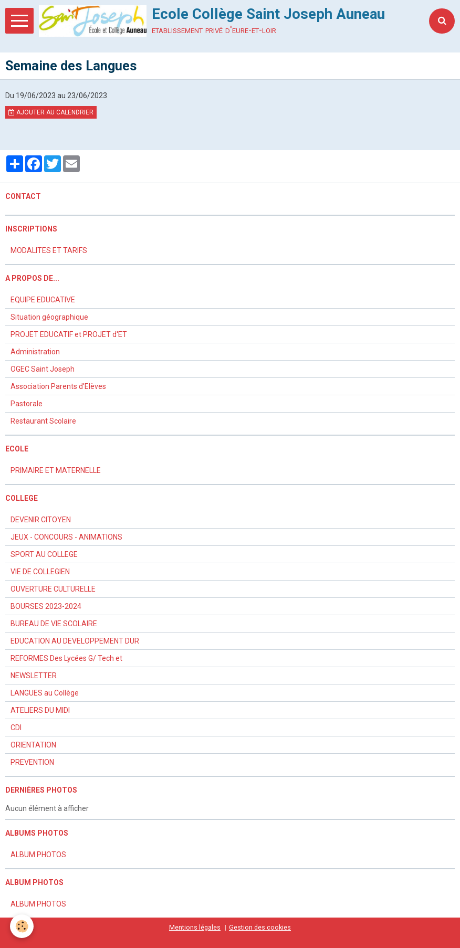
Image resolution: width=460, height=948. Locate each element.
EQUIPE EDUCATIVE (43, 300)
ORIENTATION (33, 745)
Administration (35, 351)
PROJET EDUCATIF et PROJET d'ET (69, 334)
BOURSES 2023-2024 (46, 606)
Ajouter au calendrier (50, 112)
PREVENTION (32, 762)
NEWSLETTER (34, 675)
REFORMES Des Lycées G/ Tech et (66, 658)
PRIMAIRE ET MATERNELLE (56, 470)
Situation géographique (49, 317)
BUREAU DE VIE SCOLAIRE (54, 623)
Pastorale (27, 403)
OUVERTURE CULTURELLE (53, 589)
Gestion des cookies (260, 927)
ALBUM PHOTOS (38, 854)
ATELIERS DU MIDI (40, 710)
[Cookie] (22, 926)
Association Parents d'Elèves (58, 386)
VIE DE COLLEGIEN (40, 571)
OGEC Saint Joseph (43, 369)
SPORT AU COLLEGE (44, 554)
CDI (16, 727)
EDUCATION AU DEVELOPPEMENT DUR (75, 641)
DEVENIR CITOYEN (41, 519)
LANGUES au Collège (45, 693)
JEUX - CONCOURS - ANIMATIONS (66, 537)
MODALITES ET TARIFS (49, 250)
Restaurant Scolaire (43, 421)
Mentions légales (195, 927)
